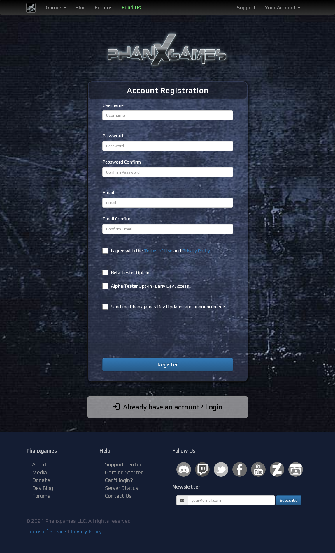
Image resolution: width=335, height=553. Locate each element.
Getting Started (124, 472)
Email (108, 192)
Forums (103, 7)
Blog (80, 7)
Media (39, 472)
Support (246, 7)
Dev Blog (42, 488)
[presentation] (146, 335)
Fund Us (131, 7)
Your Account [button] (282, 7)
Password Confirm (121, 162)
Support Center (123, 464)
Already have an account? (167, 407)
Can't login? (119, 480)
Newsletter (186, 487)
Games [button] (56, 7)
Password (112, 136)
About (39, 464)
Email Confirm (117, 219)
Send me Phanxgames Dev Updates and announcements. (164, 307)
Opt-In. (126, 272)
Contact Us (118, 496)
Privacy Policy (196, 251)
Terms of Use (158, 251)
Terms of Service (46, 531)
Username (113, 105)
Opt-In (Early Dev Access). (146, 286)
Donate (41, 480)
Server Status (121, 488)
